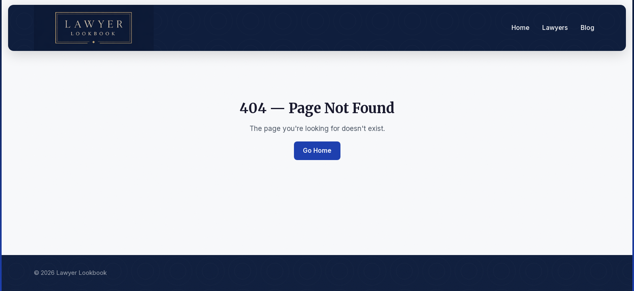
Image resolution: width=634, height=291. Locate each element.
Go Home (317, 150)
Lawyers (555, 28)
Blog (587, 28)
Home (520, 28)
